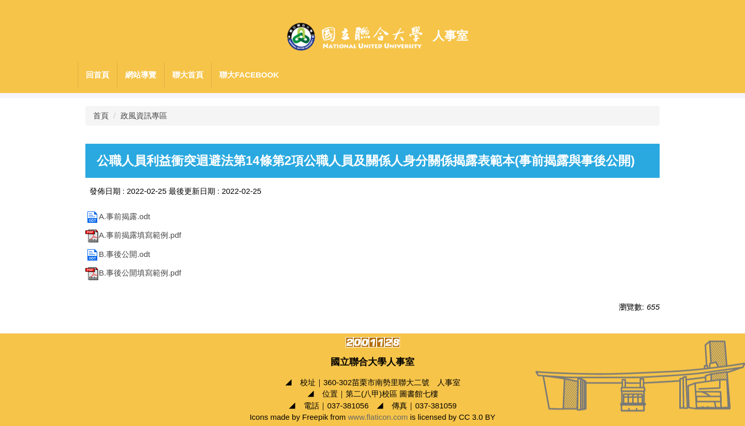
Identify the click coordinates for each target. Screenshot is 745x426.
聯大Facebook (249, 74)
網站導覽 (140, 74)
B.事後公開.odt (117, 254)
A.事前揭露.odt (117, 216)
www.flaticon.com (378, 417)
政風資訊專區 (144, 115)
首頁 (101, 115)
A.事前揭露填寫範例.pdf (133, 235)
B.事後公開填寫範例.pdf (133, 272)
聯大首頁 (187, 74)
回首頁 (97, 74)
